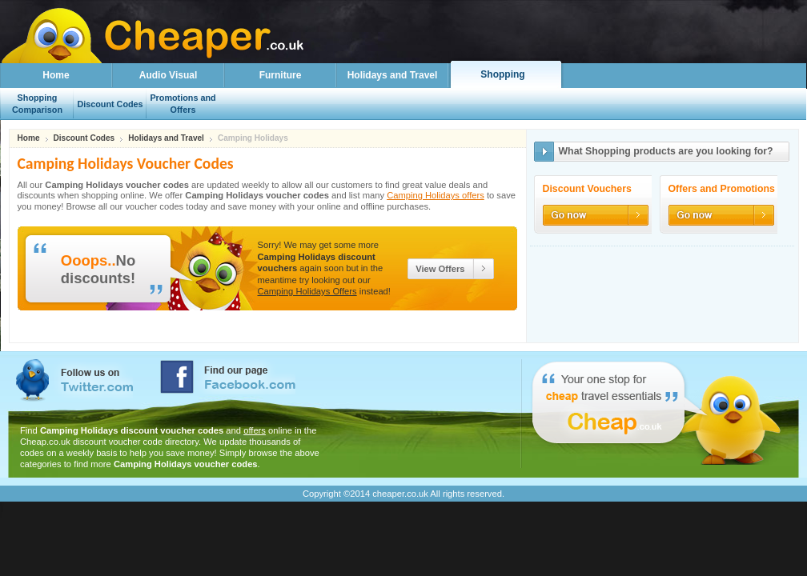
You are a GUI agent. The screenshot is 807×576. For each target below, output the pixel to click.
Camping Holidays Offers (307, 291)
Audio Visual (168, 75)
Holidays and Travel (392, 75)
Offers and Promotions (721, 189)
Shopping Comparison (37, 103)
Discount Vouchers (587, 189)
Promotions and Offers (182, 103)
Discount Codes (84, 138)
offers (254, 430)
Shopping (502, 74)
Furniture (280, 75)
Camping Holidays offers (435, 195)
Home (55, 75)
